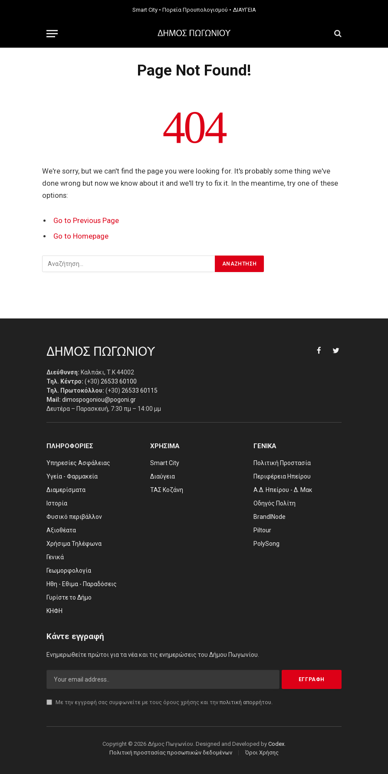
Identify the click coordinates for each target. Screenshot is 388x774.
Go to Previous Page (86, 220)
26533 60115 (140, 390)
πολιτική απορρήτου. (246, 702)
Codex (276, 744)
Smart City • (146, 10)
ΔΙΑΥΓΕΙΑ (244, 10)
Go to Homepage (81, 236)
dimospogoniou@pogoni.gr (99, 399)
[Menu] (52, 33)
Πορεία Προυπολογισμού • (196, 10)
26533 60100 (119, 381)
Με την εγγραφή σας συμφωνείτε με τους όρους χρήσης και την (159, 702)
